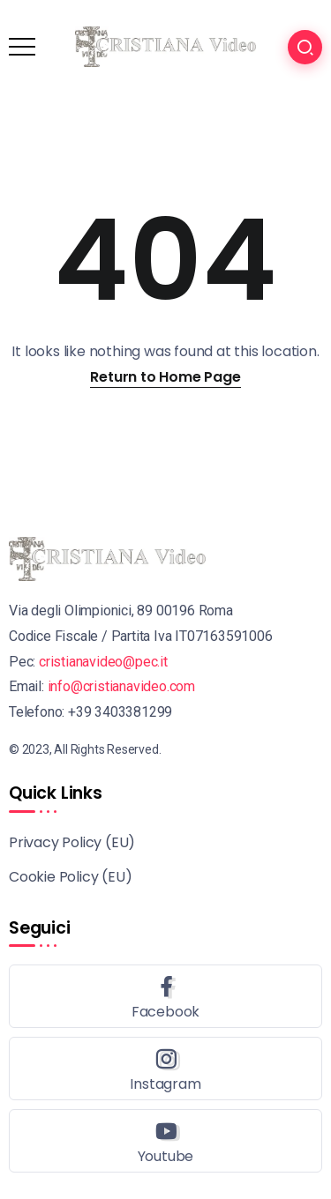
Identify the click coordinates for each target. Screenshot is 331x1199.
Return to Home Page (165, 377)
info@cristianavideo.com (121, 686)
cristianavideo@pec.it (103, 661)
